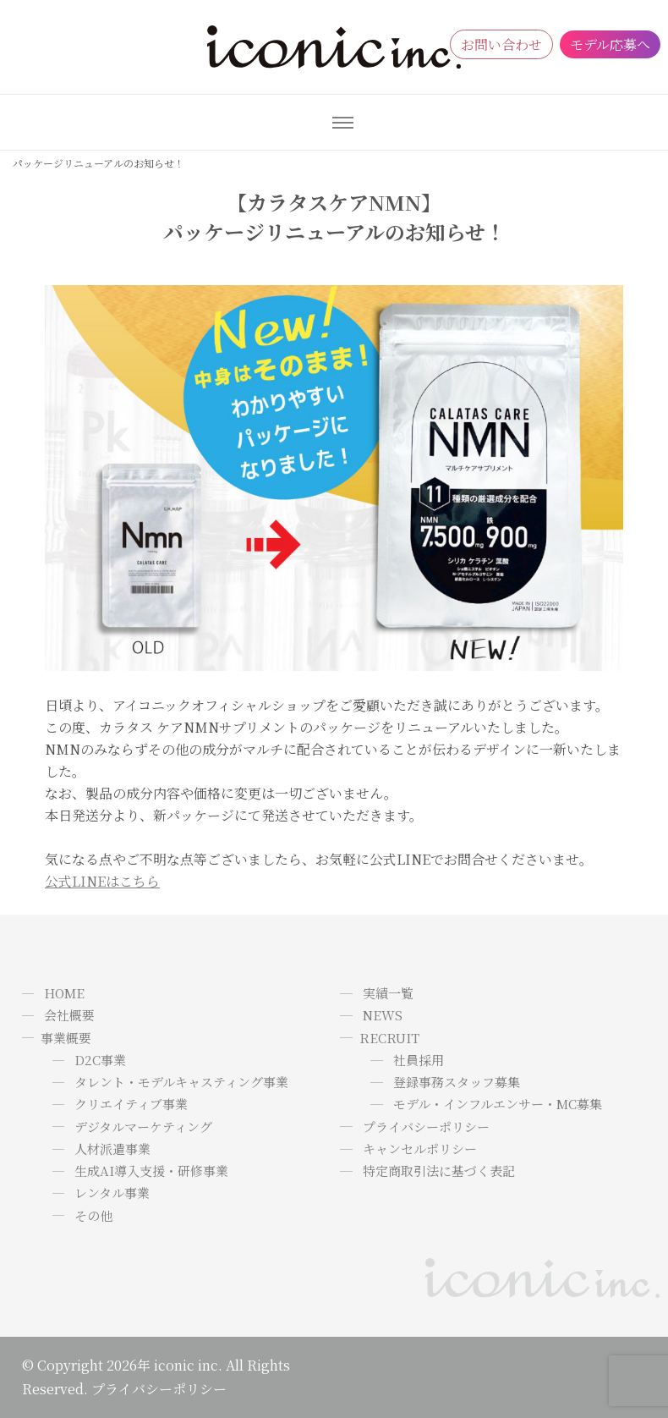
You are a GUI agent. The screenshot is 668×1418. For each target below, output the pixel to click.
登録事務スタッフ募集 (456, 1082)
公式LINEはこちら (102, 881)
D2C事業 (100, 1060)
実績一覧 (388, 993)
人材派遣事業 (112, 1148)
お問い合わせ (501, 44)
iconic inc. (188, 1365)
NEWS (382, 1015)
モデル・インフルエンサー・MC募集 (497, 1104)
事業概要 (66, 1038)
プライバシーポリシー (426, 1126)
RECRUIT (389, 1038)
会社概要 (69, 1015)
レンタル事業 (112, 1192)
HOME (64, 993)
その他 (93, 1215)
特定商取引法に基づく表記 (439, 1170)
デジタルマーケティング (143, 1126)
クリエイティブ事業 (131, 1104)
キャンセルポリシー (420, 1148)
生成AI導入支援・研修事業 (151, 1170)
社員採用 (418, 1060)
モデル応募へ (610, 44)
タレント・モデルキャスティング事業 (181, 1082)
